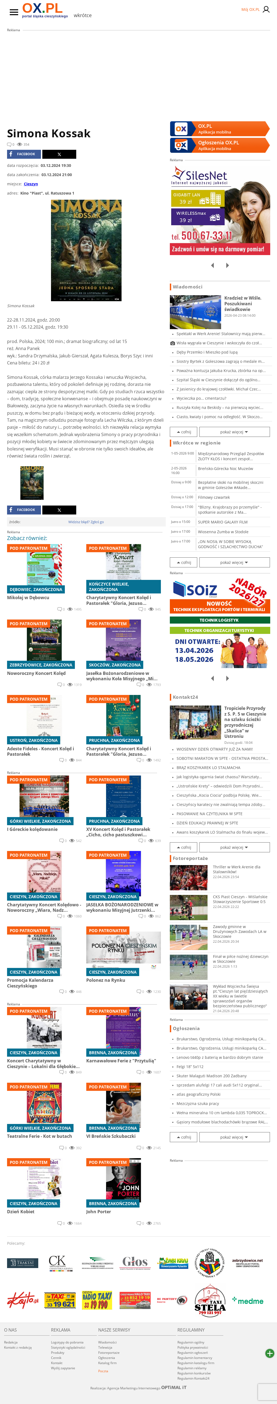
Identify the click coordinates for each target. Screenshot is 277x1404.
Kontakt (56, 1363)
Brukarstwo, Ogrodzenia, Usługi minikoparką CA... (221, 1038)
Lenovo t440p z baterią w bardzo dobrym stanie (220, 1057)
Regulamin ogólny (190, 1342)
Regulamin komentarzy (194, 1357)
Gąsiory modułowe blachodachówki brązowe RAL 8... (221, 1122)
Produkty (57, 1352)
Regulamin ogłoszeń (192, 1352)
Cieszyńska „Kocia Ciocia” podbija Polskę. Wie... (219, 795)
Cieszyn (31, 183)
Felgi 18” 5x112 (190, 1066)
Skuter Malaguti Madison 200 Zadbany (212, 1075)
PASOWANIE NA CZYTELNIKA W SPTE (210, 813)
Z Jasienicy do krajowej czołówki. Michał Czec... (219, 389)
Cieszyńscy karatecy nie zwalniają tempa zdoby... (221, 804)
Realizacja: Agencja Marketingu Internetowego (138, 1388)
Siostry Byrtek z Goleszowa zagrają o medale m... (221, 361)
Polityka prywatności (192, 1347)
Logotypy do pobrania (67, 1342)
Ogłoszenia (186, 1028)
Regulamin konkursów (194, 1373)
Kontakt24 (185, 697)
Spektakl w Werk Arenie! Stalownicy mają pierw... (221, 333)
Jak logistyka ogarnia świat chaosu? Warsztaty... (219, 776)
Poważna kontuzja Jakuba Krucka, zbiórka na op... (221, 370)
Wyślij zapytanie (63, 1368)
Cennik (56, 1357)
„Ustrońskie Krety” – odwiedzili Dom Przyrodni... (220, 786)
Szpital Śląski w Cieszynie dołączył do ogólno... (218, 379)
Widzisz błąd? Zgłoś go (86, 521)
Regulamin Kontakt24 (193, 1378)
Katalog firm (107, 1363)
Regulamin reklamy (191, 1368)
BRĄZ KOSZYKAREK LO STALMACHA (208, 767)
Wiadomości (188, 287)
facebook (22, 154)
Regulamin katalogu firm (195, 1363)
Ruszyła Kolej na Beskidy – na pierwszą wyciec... (220, 407)
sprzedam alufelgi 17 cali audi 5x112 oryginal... (219, 1085)
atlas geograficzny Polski (199, 1094)
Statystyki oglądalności (68, 1347)
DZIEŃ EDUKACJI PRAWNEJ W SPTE (207, 822)
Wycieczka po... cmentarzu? (201, 398)
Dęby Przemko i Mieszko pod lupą (207, 352)
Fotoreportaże (190, 858)
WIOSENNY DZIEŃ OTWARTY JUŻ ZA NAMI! (215, 749)
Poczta (103, 1371)
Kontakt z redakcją (18, 1347)
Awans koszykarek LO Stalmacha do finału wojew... (222, 832)
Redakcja (11, 1342)
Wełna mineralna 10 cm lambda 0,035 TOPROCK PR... (220, 1112)
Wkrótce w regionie (197, 443)
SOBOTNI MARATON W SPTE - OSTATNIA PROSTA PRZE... (221, 758)
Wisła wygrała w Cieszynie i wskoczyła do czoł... (219, 342)
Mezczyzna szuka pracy (198, 1103)
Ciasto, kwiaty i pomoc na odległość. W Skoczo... (220, 416)
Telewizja (105, 1347)
